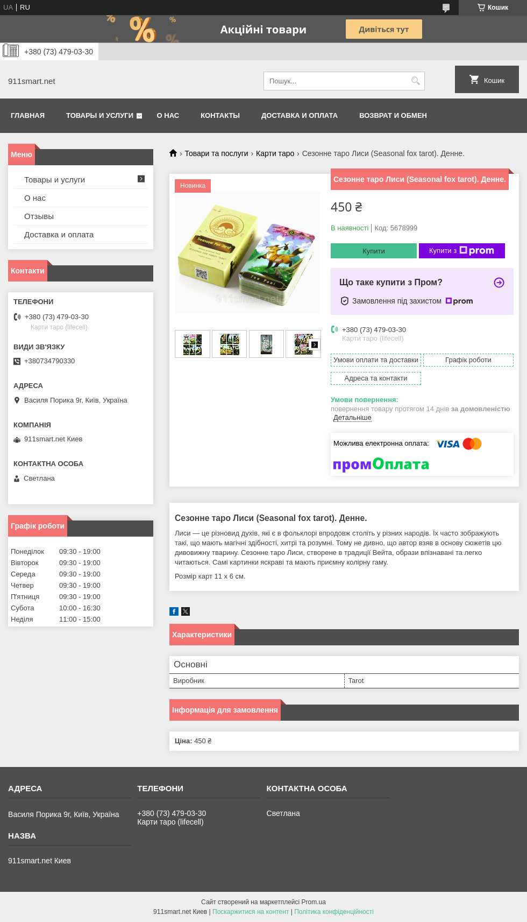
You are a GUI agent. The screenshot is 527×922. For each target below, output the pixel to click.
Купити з (461, 251)
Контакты (220, 115)
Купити (373, 251)
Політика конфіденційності (334, 912)
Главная (28, 115)
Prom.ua (314, 902)
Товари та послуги (216, 153)
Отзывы (39, 216)
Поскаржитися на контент (250, 912)
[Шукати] (415, 81)
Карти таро (275, 153)
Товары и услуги (99, 115)
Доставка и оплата (299, 115)
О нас (168, 115)
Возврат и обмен (393, 115)
